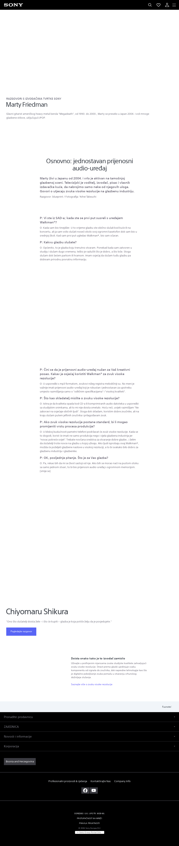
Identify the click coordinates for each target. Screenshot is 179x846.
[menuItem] (158, 5)
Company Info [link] (122, 781)
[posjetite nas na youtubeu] (94, 790)
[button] (89, 717)
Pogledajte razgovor (21, 631)
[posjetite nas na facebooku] (85, 790)
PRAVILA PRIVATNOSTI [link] (89, 823)
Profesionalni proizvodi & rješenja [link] (67, 781)
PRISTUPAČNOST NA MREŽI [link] (89, 818)
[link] (20, 761)
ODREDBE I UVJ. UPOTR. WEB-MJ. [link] (89, 813)
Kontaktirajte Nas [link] (101, 781)
